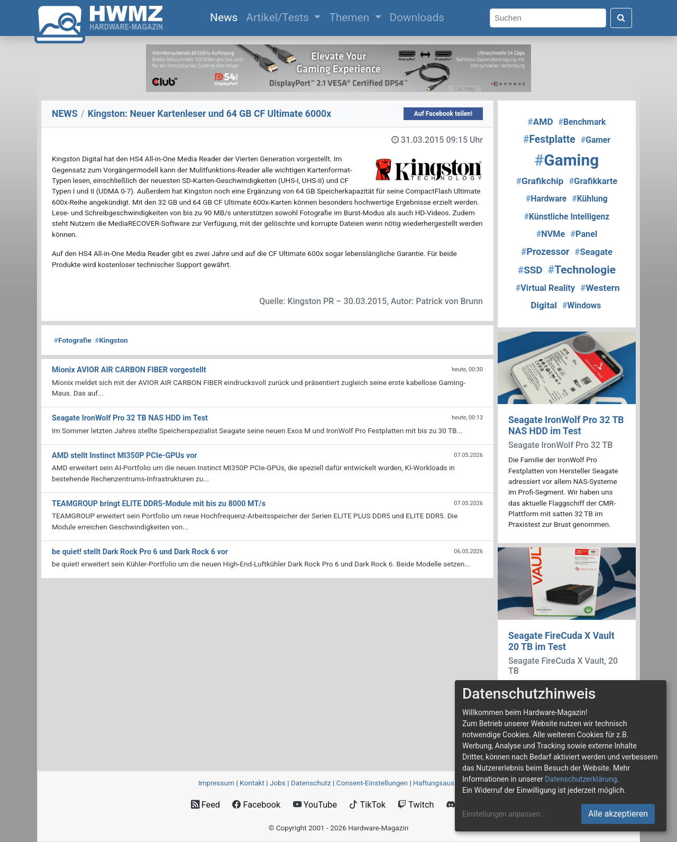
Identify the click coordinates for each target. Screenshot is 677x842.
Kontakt (252, 783)
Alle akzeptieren (618, 814)
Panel (583, 234)
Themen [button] (350, 17)
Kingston (111, 340)
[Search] (548, 18)
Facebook (256, 805)
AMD (540, 121)
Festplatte (549, 139)
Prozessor (545, 251)
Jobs (278, 783)
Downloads (417, 17)
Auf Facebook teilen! (443, 113)
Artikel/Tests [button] (279, 17)
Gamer (595, 140)
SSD (530, 270)
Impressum (216, 783)
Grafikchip (540, 181)
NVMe (550, 234)
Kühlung (589, 199)
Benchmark (582, 122)
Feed (205, 805)
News (226, 16)
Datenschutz (311, 783)
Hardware (546, 199)
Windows (581, 305)
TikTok (367, 805)
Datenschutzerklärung (581, 779)
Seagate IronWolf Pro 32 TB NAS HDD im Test (566, 425)
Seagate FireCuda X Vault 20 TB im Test (561, 641)
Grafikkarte (593, 181)
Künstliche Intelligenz (567, 217)
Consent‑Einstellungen (372, 783)
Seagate (594, 251)
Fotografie (73, 340)
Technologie (582, 269)
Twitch (416, 805)
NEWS (65, 113)
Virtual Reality (545, 288)
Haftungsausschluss (446, 783)
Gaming (567, 160)
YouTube (315, 805)
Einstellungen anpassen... (504, 814)
